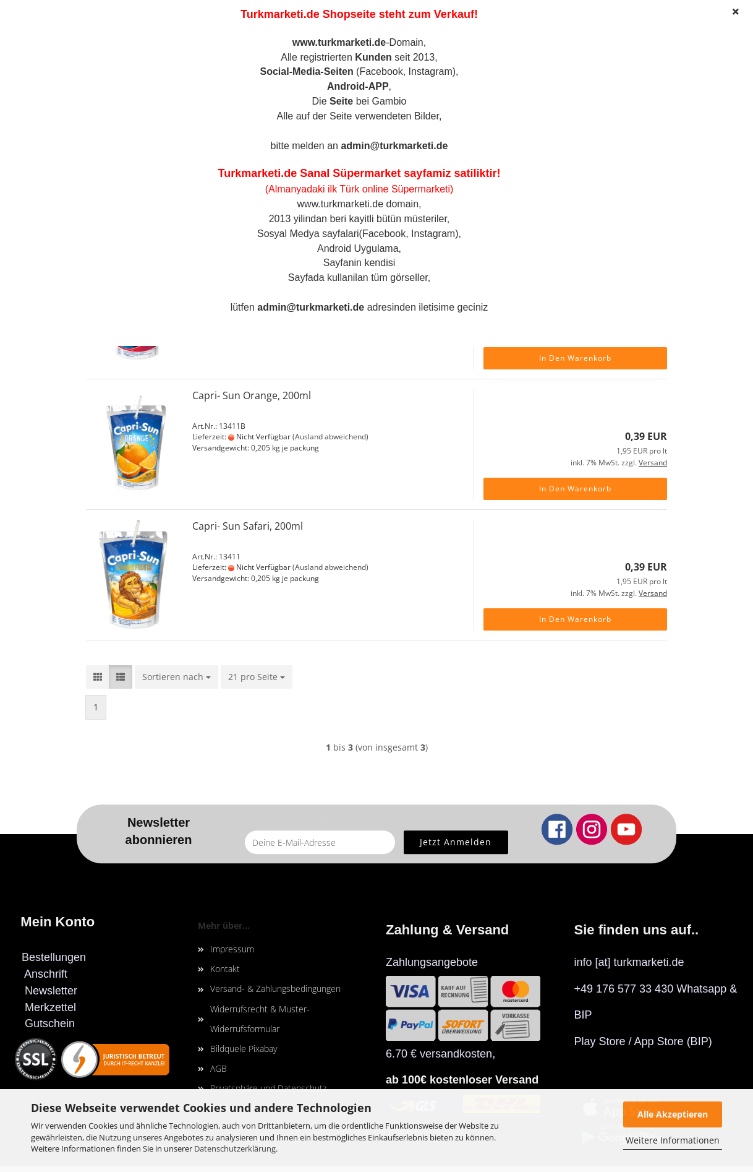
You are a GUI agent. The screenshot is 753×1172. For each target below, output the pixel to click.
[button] (97, 677)
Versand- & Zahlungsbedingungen (275, 988)
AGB (218, 1068)
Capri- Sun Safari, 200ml (247, 526)
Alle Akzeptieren (672, 1114)
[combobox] (176, 677)
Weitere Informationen (673, 1140)
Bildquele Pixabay (243, 1048)
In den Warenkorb (575, 358)
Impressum (232, 949)
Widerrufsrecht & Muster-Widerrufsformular (260, 1019)
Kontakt (225, 969)
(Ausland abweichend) (330, 436)
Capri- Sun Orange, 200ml (251, 395)
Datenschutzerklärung (235, 1148)
